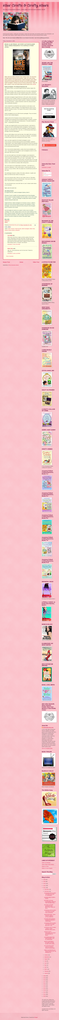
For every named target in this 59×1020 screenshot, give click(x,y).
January (46, 973)
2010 (44, 996)
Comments (45, 175)
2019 (44, 977)
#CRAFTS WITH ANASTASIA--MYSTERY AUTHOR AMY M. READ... (50, 933)
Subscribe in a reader (46, 167)
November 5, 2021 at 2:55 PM (14, 253)
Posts (44, 173)
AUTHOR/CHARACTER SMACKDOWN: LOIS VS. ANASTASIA (49, 938)
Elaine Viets (32, 228)
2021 (44, 887)
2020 (44, 975)
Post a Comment (9, 256)
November (46, 891)
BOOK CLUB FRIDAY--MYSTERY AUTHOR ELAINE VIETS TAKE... (49, 942)
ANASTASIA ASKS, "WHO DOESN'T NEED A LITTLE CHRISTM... (49, 915)
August (46, 959)
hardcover (7, 220)
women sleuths (11, 230)
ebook (6, 222)
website (34, 84)
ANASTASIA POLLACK (48, 727)
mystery (6, 230)
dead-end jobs (18, 228)
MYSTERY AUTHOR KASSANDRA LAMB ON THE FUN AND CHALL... (50, 901)
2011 (44, 994)
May (45, 965)
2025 (44, 879)
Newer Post (6, 262)
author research (11, 228)
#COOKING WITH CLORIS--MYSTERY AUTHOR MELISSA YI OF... (50, 924)
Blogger (36, 1017)
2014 (44, 988)
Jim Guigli (10, 235)
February (46, 971)
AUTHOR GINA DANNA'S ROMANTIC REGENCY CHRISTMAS (49, 920)
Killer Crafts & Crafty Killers (25, 5)
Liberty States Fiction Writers (48, 864)
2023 (44, 883)
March (45, 969)
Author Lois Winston (46, 862)
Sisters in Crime (45, 866)
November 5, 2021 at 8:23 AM (14, 244)
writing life (17, 230)
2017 (44, 981)
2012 (44, 992)
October (46, 954)
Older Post (36, 262)
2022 (44, 885)
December (46, 889)
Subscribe (49, 116)
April (45, 967)
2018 (44, 979)
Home (21, 262)
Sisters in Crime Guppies (47, 868)
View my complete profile (47, 748)
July (45, 961)
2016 (44, 983)
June (45, 963)
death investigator (25, 228)
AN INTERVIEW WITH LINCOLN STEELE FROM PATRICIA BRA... (49, 947)
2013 (44, 990)
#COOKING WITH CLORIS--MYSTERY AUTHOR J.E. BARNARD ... (50, 894)
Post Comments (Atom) (14, 265)
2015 (44, 986)
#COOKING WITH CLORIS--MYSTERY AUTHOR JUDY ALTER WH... (50, 911)
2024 (44, 881)
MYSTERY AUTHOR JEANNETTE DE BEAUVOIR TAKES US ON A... (49, 906)
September (46, 957)
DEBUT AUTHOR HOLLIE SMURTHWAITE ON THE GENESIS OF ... (50, 951)
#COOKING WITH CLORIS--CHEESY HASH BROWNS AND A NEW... (50, 928)
